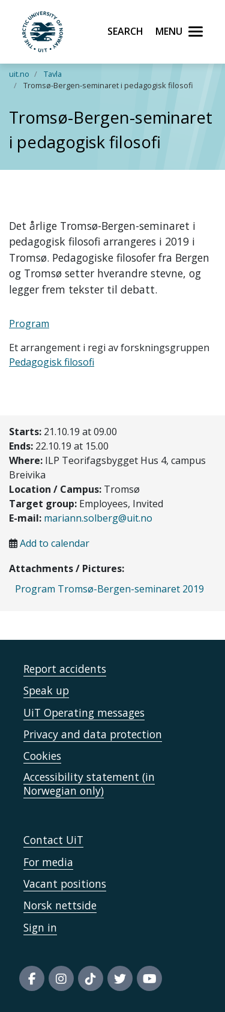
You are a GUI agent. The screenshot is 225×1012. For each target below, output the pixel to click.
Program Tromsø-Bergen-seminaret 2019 (109, 588)
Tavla (53, 73)
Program (29, 323)
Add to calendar (54, 543)
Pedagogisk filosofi (51, 362)
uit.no (19, 73)
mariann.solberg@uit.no (98, 518)
